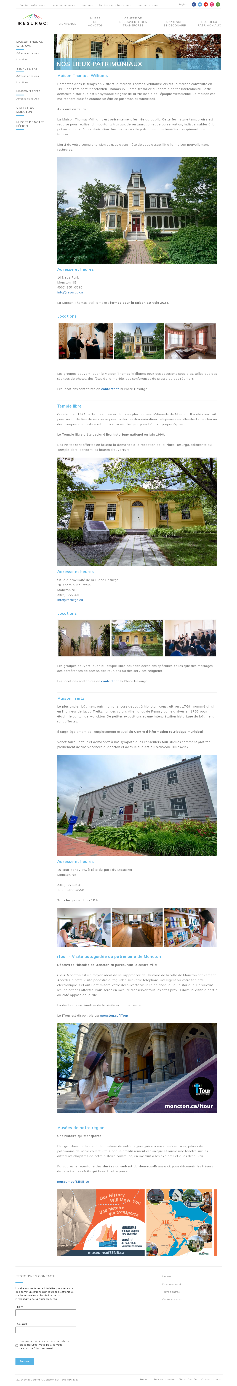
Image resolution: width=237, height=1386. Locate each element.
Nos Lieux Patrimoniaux (209, 23)
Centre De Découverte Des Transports (133, 21)
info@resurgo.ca (70, 292)
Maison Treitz (28, 91)
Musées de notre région (30, 124)
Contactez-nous (147, 5)
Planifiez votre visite (32, 5)
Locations (22, 59)
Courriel (22, 1324)
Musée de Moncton (95, 21)
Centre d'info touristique (115, 5)
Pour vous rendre (172, 1284)
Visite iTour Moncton (26, 110)
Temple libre (27, 68)
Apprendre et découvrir (175, 23)
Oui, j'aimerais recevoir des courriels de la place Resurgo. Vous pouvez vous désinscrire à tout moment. (46, 1345)
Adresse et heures (27, 53)
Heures (166, 1276)
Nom (20, 1306)
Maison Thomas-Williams (30, 44)
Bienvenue (67, 23)
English (183, 4)
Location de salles (63, 5)
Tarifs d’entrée (171, 1291)
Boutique (87, 5)
